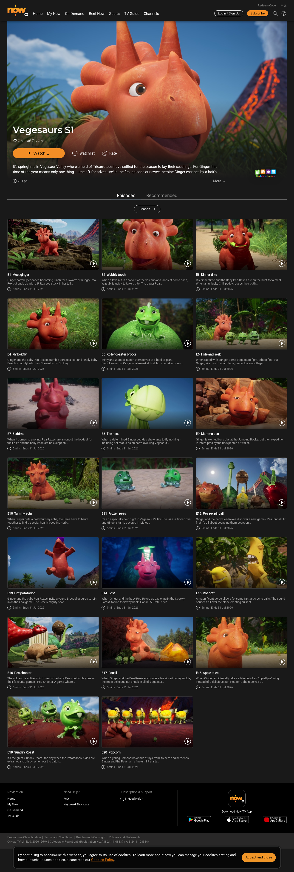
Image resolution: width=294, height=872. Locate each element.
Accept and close (259, 857)
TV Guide (131, 13)
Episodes (126, 195)
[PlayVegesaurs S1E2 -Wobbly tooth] (147, 244)
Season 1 (146, 209)
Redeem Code (267, 5)
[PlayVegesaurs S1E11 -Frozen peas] (147, 483)
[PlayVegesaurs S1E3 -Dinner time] (241, 244)
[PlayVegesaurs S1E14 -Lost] (147, 563)
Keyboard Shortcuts (76, 804)
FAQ (66, 798)
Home (37, 13)
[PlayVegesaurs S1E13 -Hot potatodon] (52, 563)
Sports (114, 13)
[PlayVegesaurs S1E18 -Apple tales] (241, 642)
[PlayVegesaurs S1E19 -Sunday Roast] (52, 722)
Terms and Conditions (58, 837)
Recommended (161, 195)
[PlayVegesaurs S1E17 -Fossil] (147, 642)
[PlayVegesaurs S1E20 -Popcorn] (147, 722)
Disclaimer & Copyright (90, 837)
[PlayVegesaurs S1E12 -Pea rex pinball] (241, 483)
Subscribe (258, 13)
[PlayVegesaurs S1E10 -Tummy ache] (52, 483)
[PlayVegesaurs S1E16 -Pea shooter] (52, 642)
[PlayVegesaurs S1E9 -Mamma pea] (241, 403)
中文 (284, 5)
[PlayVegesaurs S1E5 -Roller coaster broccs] (147, 324)
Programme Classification (24, 837)
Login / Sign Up (229, 13)
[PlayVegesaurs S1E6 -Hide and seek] (241, 324)
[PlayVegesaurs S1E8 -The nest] (147, 403)
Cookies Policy (102, 860)
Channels (151, 13)
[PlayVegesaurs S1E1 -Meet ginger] (52, 244)
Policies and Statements (125, 837)
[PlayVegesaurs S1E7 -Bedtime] (52, 403)
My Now (53, 13)
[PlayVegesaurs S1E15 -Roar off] (241, 563)
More (217, 181)
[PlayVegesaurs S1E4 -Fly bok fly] (52, 324)
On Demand (74, 13)
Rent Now (97, 13)
